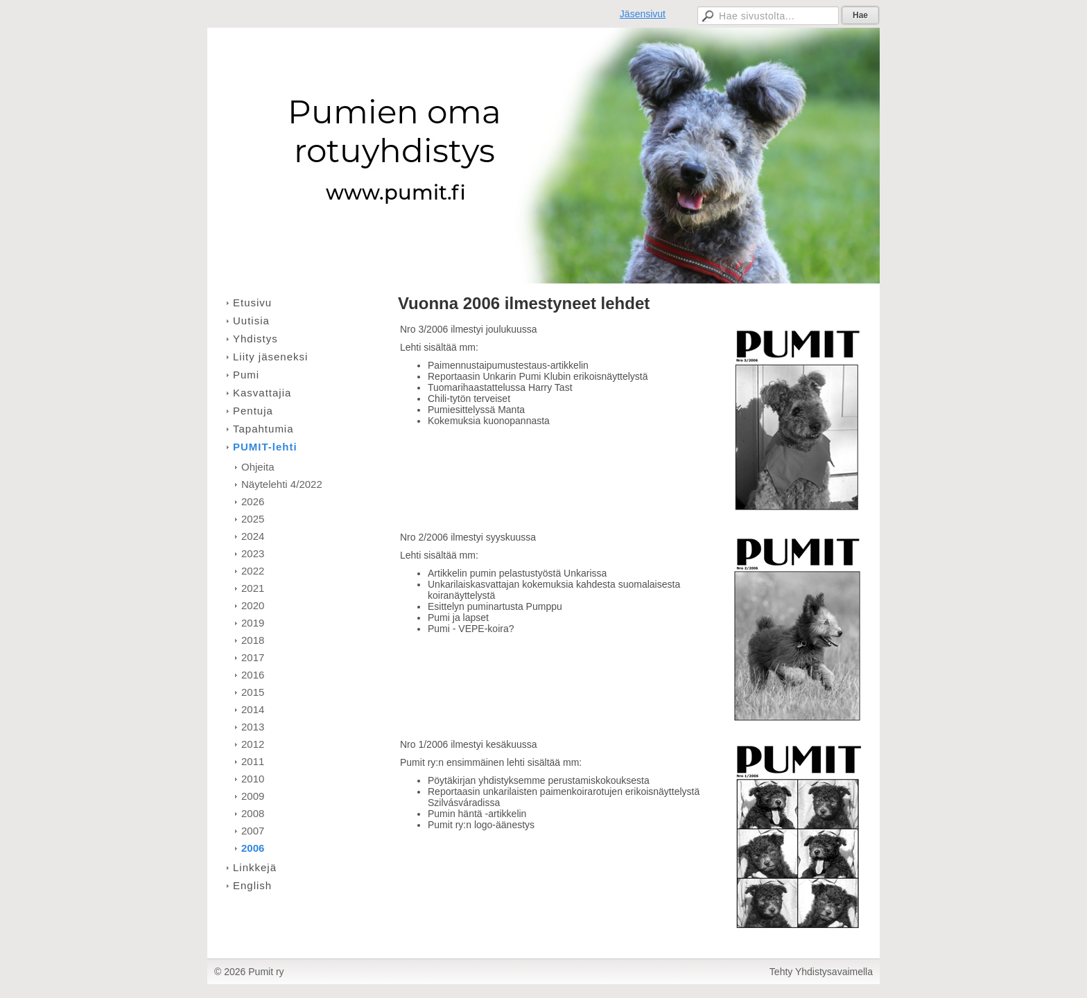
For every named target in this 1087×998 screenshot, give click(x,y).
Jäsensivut (643, 13)
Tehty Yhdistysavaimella (821, 971)
